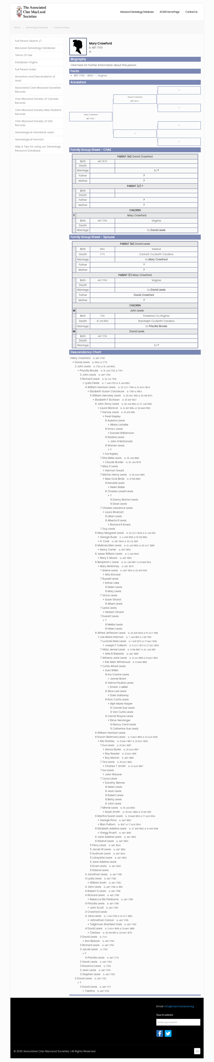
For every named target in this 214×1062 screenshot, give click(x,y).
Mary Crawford (136, 215)
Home (17, 27)
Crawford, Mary (61, 27)
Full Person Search (28, 41)
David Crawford (142, 156)
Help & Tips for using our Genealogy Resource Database (38, 148)
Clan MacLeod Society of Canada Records (36, 101)
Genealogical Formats (29, 139)
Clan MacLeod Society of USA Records (33, 123)
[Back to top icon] (197, 1051)
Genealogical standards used (34, 132)
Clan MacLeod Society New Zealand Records (38, 112)
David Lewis (142, 244)
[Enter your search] (178, 1022)
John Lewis (137, 310)
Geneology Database (37, 27)
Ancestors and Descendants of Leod (35, 78)
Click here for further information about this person (103, 65)
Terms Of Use (23, 55)
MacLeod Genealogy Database (35, 48)
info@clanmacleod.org (179, 1006)
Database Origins (26, 62)
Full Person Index (25, 69)
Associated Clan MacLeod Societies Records (38, 90)
